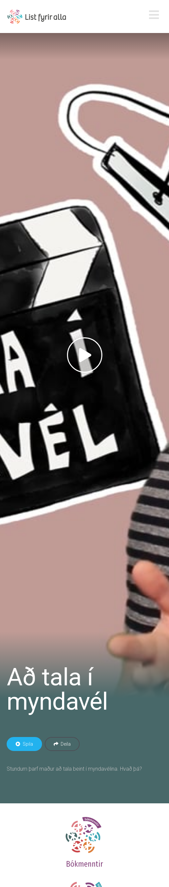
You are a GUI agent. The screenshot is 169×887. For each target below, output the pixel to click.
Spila (24, 744)
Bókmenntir (84, 864)
